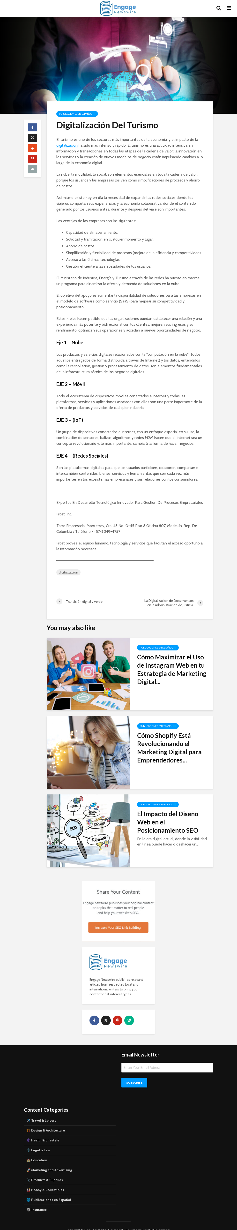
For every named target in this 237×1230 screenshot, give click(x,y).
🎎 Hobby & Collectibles (45, 1181)
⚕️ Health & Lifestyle (42, 1132)
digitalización (67, 145)
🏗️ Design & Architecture (45, 1122)
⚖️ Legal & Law (38, 1142)
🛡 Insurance (36, 1201)
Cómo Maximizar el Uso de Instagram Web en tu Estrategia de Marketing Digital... (171, 669)
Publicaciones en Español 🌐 (77, 113)
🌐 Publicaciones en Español (48, 1191)
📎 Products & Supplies (44, 1172)
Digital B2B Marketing (155, 1221)
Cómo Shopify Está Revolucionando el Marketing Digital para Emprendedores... (169, 748)
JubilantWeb (116, 1221)
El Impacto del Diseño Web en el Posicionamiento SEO (167, 822)
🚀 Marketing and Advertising (49, 1162)
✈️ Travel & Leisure (41, 1112)
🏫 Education (36, 1152)
